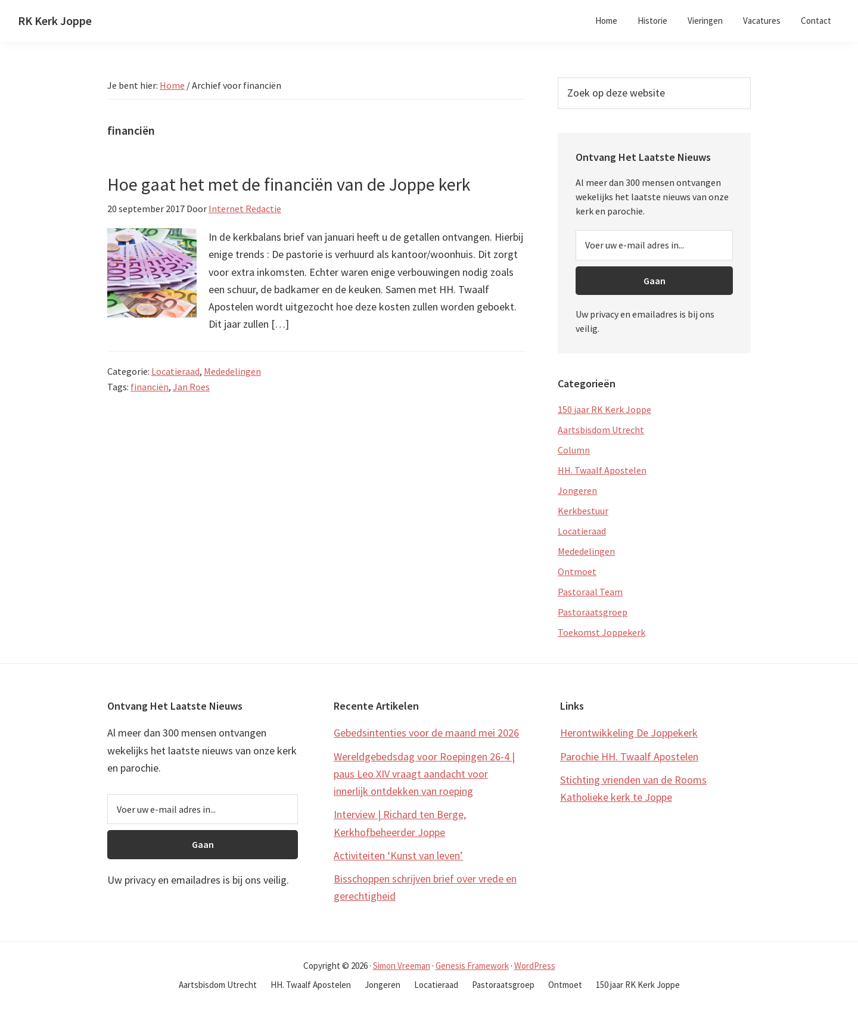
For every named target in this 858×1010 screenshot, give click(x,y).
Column (574, 450)
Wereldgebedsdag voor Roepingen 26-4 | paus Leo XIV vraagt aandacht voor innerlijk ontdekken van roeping (424, 774)
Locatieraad (175, 371)
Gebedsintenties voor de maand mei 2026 (426, 732)
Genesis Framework (472, 965)
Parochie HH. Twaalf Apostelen (629, 756)
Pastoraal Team (590, 592)
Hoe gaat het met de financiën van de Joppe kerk (289, 184)
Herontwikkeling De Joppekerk (629, 732)
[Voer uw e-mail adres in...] (654, 245)
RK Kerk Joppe (55, 20)
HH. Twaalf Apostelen (602, 470)
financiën (149, 387)
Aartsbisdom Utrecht (601, 430)
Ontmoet (577, 571)
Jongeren (577, 490)
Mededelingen (232, 371)
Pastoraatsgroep (592, 612)
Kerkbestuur (583, 511)
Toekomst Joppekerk (601, 632)
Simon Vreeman (401, 965)
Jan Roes (191, 387)
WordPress (534, 965)
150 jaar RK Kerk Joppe (604, 409)
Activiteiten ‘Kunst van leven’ (398, 855)
